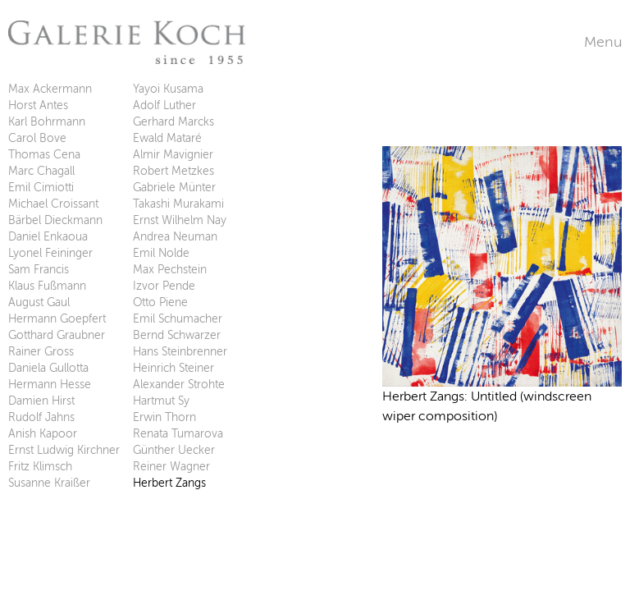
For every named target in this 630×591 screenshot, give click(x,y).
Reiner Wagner (171, 467)
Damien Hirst (41, 401)
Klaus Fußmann (47, 286)
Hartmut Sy (161, 401)
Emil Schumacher (177, 319)
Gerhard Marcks (173, 122)
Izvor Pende (164, 286)
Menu (603, 42)
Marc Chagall (41, 171)
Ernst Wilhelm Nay (179, 220)
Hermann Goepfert (57, 319)
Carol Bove (37, 138)
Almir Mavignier (173, 155)
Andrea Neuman (175, 237)
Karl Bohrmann (46, 122)
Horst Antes (38, 105)
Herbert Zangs (169, 483)
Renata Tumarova (178, 434)
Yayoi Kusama (168, 89)
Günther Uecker (174, 450)
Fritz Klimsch (40, 467)
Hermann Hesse (49, 385)
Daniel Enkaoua (48, 237)
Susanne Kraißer (49, 483)
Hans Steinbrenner (180, 352)
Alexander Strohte (179, 385)
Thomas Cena (44, 155)
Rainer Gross (41, 352)
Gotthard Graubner (56, 335)
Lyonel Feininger (50, 253)
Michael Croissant (53, 204)
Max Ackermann (50, 89)
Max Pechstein (170, 270)
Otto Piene (160, 302)
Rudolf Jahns (41, 417)
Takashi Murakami (178, 204)
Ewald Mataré (167, 138)
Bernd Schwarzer (177, 335)
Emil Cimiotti (41, 188)
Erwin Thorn (164, 417)
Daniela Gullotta (48, 368)
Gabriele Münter (174, 188)
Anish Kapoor (42, 434)
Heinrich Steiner (173, 368)
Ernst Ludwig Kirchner (64, 450)
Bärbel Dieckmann (55, 220)
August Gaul (39, 302)
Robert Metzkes (173, 171)
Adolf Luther (164, 105)
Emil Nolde (161, 253)
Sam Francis (38, 270)
